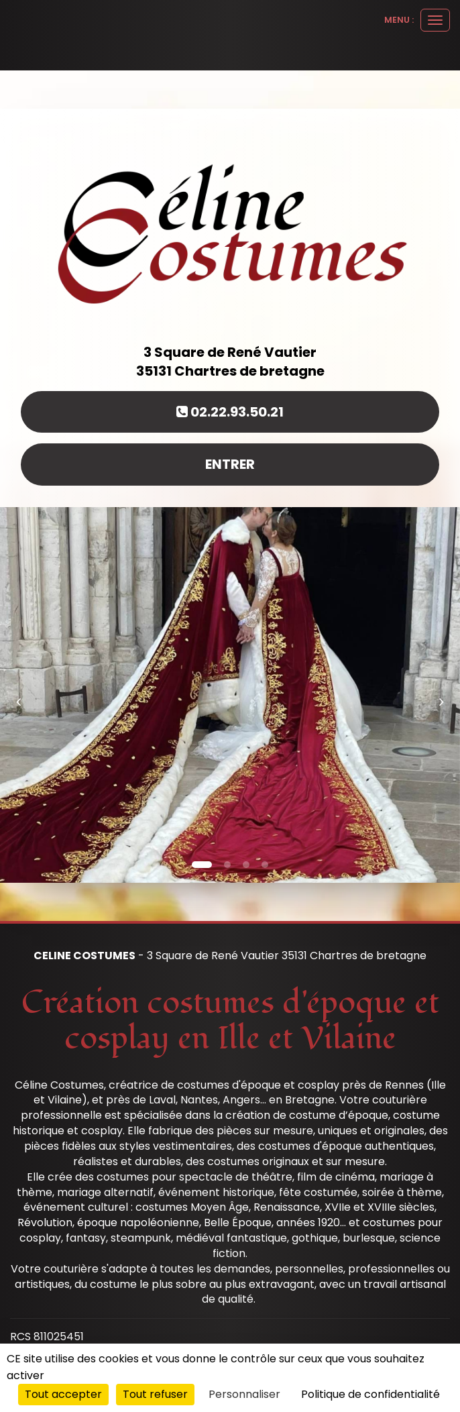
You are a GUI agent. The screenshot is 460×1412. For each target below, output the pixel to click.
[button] (23, 695)
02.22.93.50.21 (230, 411)
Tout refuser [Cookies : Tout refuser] (155, 1394)
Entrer (230, 464)
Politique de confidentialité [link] (370, 1394)
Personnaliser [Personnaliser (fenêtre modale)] (244, 1394)
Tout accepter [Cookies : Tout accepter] (63, 1394)
